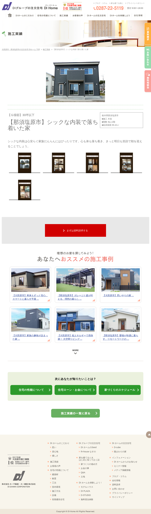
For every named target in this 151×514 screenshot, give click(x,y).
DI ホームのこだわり (59, 443)
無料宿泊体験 (87, 499)
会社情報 (116, 480)
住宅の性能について (59, 470)
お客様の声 (55, 466)
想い (54, 447)
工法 (54, 482)
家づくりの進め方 (89, 464)
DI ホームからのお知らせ (125, 462)
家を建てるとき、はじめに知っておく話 (89, 458)
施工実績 (46, 49)
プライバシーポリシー (136, 3)
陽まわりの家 (120, 451)
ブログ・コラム (101, 3)
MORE (75, 351)
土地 (83, 476)
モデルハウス (87, 487)
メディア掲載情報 (122, 470)
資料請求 (116, 484)
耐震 (54, 478)
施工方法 (56, 491)
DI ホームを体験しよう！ (90, 482)
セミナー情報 (120, 466)
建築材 (55, 474)
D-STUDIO (86, 495)
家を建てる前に (117, 3)
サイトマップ (118, 497)
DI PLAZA (85, 491)
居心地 (55, 451)
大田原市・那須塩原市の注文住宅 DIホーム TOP (21, 49)
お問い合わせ (118, 489)
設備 (54, 495)
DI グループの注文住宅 (89, 443)
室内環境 (56, 487)
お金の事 (85, 468)
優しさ (55, 456)
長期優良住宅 (58, 499)
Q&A (83, 472)
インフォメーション (121, 457)
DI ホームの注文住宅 (121, 443)
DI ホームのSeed (89, 447)
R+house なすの (88, 451)
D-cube (117, 447)
